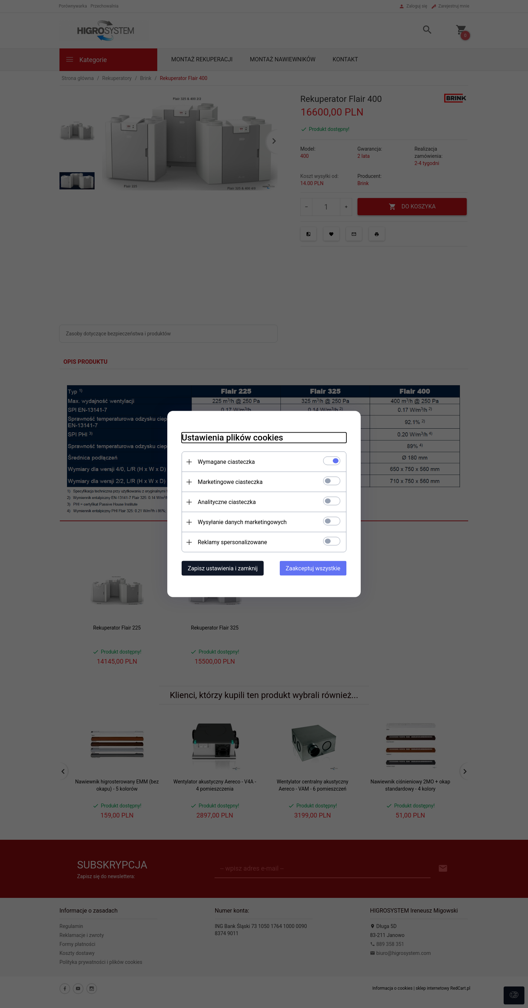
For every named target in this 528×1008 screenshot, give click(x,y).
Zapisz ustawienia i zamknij (223, 568)
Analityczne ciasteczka (227, 502)
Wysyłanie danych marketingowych (242, 522)
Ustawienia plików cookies (232, 438)
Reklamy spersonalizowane (232, 542)
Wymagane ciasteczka (226, 461)
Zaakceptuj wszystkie (313, 568)
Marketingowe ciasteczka (230, 482)
